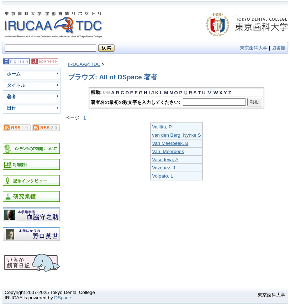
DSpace (62, 297)
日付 (11, 108)
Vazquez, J (163, 167)
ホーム (14, 74)
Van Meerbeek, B (170, 143)
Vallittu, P (162, 127)
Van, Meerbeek (168, 151)
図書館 (278, 48)
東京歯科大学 (254, 48)
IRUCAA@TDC (84, 64)
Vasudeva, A (165, 159)
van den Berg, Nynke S (176, 135)
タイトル (16, 85)
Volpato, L (162, 176)
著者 (11, 96)
